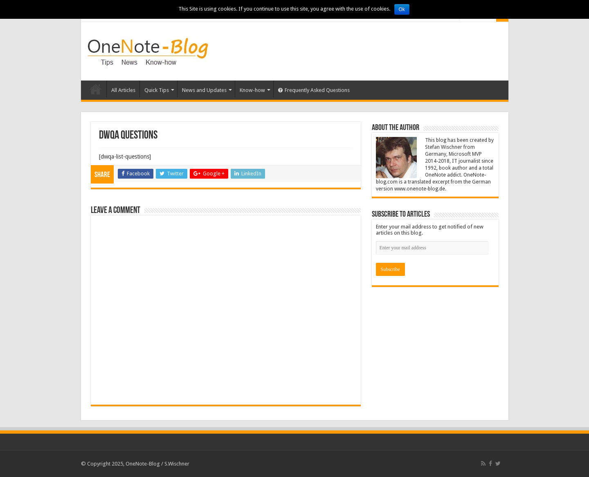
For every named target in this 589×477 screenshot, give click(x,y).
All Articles (123, 90)
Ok (402, 9)
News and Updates (204, 90)
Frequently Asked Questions (314, 90)
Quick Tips (156, 90)
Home (95, 89)
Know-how (252, 90)
